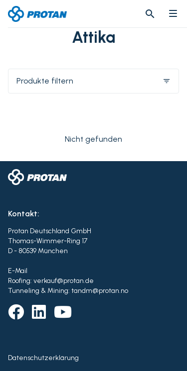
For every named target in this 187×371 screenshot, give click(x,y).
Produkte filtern (93, 81)
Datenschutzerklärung (43, 358)
